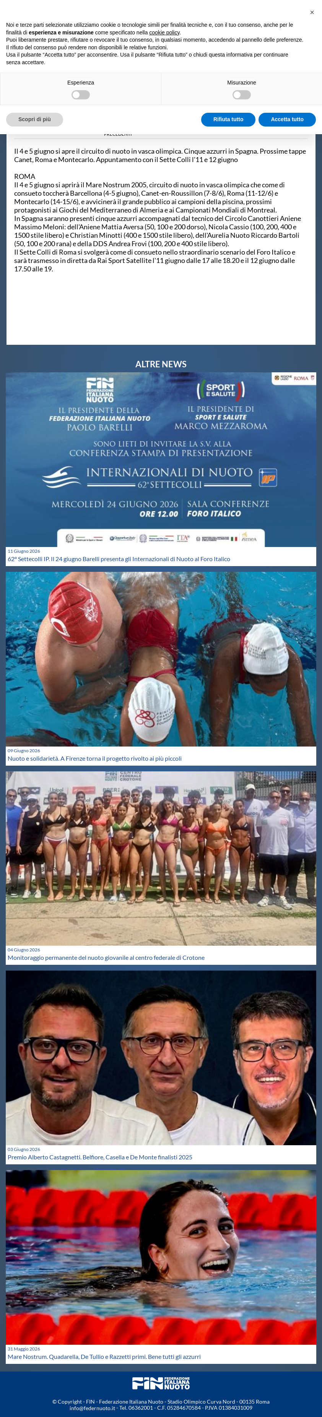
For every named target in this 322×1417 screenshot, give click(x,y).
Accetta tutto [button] (287, 119)
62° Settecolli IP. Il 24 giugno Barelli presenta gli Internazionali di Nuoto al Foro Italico (119, 558)
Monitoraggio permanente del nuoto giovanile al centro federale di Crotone (106, 957)
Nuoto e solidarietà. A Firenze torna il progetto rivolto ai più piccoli (95, 758)
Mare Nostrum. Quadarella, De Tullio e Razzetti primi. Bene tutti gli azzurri (104, 1356)
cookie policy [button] (164, 32)
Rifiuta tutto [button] (228, 119)
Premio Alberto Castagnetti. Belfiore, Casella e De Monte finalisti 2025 (100, 1157)
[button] (312, 12)
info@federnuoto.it (92, 1408)
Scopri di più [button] (34, 119)
